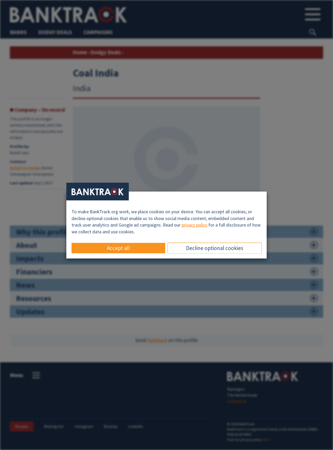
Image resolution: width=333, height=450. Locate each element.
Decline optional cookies (214, 247)
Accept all (118, 247)
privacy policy (194, 225)
